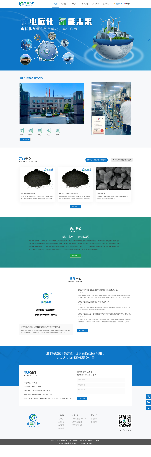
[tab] (96, 167)
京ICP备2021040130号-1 (92, 440)
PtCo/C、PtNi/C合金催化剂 (68, 201)
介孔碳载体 (101, 201)
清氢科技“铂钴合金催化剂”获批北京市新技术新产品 (32, 327)
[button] (148, 39)
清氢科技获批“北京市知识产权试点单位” (101, 302)
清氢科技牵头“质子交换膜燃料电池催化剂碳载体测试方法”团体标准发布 (112, 314)
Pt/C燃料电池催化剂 (28, 201)
